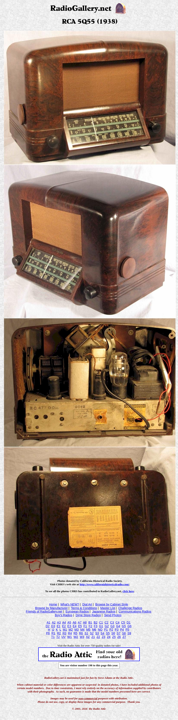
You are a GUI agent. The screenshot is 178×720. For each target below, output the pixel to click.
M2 (71, 629)
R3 (64, 633)
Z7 (124, 637)
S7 (118, 633)
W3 (82, 637)
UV (63, 637)
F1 (85, 626)
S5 (108, 633)
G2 (107, 626)
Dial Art (87, 604)
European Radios (77, 611)
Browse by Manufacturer (51, 608)
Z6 (119, 637)
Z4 (108, 637)
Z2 (98, 637)
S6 (113, 633)
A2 (53, 622)
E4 (74, 626)
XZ (88, 637)
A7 (79, 622)
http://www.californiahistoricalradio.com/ (104, 584)
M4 (82, 629)
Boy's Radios (63, 615)
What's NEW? (69, 604)
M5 (88, 629)
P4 (122, 629)
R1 (53, 633)
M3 (76, 629)
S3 (97, 633)
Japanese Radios (103, 611)
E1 (58, 626)
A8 (85, 622)
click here (128, 591)
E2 (64, 626)
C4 (118, 622)
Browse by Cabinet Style (111, 604)
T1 (53, 637)
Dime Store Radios (88, 615)
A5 (69, 622)
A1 (48, 622)
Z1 (93, 637)
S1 (86, 633)
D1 (128, 622)
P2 (111, 629)
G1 (101, 626)
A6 (74, 622)
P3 (116, 629)
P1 (106, 629)
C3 (112, 622)
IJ (53, 629)
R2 (59, 633)
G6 (129, 626)
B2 (95, 622)
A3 (59, 622)
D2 (47, 626)
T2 (58, 637)
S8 (124, 633)
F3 (95, 626)
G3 (112, 626)
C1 (101, 622)
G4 (118, 626)
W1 (69, 637)
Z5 (114, 637)
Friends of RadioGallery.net (44, 611)
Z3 (103, 637)
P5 (127, 629)
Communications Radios (135, 611)
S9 (129, 633)
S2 (92, 633)
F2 (90, 626)
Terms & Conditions (84, 608)
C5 (123, 622)
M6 (94, 629)
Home (53, 604)
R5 (75, 633)
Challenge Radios (130, 608)
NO (100, 629)
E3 (69, 626)
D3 (53, 626)
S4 (102, 633)
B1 (90, 622)
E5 (80, 626)
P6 (48, 633)
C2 (106, 622)
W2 (76, 637)
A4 (64, 622)
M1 (65, 629)
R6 (81, 633)
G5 (124, 626)
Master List (107, 608)
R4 (70, 633)
